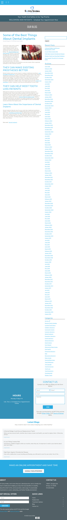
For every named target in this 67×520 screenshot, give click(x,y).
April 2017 (47, 296)
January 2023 (48, 149)
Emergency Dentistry (50, 336)
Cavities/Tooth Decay (50, 325)
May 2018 (47, 268)
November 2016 (49, 307)
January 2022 (48, 175)
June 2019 (47, 242)
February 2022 (48, 173)
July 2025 (47, 84)
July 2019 (47, 240)
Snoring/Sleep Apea (50, 360)
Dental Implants (13, 122)
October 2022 (48, 155)
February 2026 (48, 68)
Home (34, 497)
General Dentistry (49, 340)
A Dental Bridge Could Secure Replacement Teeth (52, 49)
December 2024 (49, 99)
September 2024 (49, 105)
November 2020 (49, 205)
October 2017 (48, 283)
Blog (33, 504)
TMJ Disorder (48, 364)
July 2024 (47, 110)
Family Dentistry (49, 338)
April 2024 (47, 116)
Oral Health (48, 349)
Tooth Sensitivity (49, 371)
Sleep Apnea (48, 358)
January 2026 (48, 71)
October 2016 (48, 309)
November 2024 (49, 101)
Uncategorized (48, 373)
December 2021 (49, 177)
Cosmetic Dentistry (50, 332)
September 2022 (49, 157)
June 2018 (47, 266)
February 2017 (48, 301)
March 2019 (48, 249)
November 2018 (49, 257)
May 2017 (47, 294)
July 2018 (47, 264)
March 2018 (48, 273)
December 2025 (49, 73)
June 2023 (47, 138)
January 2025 (48, 97)
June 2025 (47, 86)
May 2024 (47, 114)
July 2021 (47, 188)
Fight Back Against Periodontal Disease (54, 54)
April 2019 (47, 247)
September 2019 (49, 236)
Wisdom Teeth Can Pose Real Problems (54, 56)
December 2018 (49, 255)
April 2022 (47, 168)
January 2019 (48, 253)
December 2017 (49, 279)
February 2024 (48, 121)
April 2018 (47, 270)
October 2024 (48, 103)
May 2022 (47, 166)
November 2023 (49, 127)
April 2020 (47, 220)
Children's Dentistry (50, 327)
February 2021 (48, 199)
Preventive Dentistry (50, 351)
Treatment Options (37, 502)
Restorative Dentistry (50, 356)
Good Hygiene (48, 342)
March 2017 (48, 299)
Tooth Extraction (49, 366)
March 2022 (48, 171)
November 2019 (49, 231)
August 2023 (48, 134)
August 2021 (48, 186)
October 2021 (48, 181)
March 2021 (48, 197)
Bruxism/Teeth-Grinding (51, 323)
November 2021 (49, 179)
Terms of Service (58, 413)
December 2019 (49, 229)
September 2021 (49, 184)
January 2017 (48, 303)
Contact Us (35, 506)
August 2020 (48, 212)
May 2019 (47, 244)
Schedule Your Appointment (33, 471)
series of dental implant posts (26, 97)
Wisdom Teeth (48, 375)
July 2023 (47, 136)
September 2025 (49, 79)
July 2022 (47, 162)
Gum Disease (48, 345)
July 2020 (47, 214)
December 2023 (49, 125)
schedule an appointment (15, 112)
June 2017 (47, 292)
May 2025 (47, 88)
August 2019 (48, 238)
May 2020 (47, 218)
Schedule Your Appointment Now (46, 20)
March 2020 (48, 223)
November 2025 (49, 75)
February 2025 (48, 94)
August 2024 (48, 108)
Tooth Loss (47, 369)
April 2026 (47, 66)
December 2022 (49, 151)
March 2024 (48, 118)
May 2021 (47, 192)
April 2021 (47, 194)
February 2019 (48, 251)
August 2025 (48, 81)
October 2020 (48, 207)
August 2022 (48, 160)
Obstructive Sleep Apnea (51, 347)
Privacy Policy (46, 413)
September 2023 (49, 131)
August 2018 (48, 262)
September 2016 (49, 312)
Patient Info (35, 500)
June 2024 (47, 112)
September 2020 (49, 210)
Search (47, 41)
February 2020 (48, 225)
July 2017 (47, 290)
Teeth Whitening (49, 362)
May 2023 (47, 140)
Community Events (49, 329)
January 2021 (48, 201)
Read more (7, 437)
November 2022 (49, 153)
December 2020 (49, 203)
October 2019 (48, 233)
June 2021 (47, 190)
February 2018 (48, 275)
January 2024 (48, 123)
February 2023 (48, 147)
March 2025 (48, 92)
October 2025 (48, 77)
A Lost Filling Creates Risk (51, 51)
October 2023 (48, 129)
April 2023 (47, 142)
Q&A (46, 353)
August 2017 (48, 288)
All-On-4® (47, 321)
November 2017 (49, 281)
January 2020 (48, 227)
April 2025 (47, 90)
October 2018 (48, 259)
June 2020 (47, 216)
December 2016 (49, 305)
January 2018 (48, 277)
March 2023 (48, 144)
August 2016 (48, 314)
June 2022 (47, 164)
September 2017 (49, 286)
